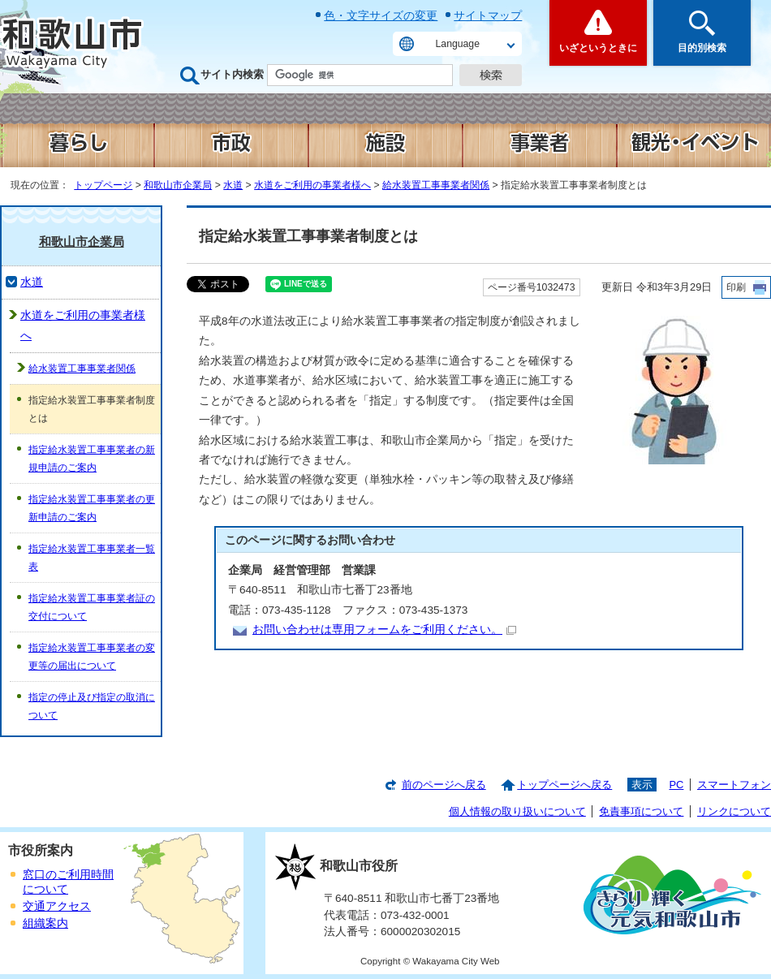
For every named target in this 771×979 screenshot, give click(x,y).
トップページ (103, 185)
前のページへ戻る (444, 784)
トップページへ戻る (564, 784)
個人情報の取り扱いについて (517, 811)
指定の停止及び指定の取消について (91, 706)
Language (458, 44)
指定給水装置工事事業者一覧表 (91, 557)
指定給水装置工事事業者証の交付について (91, 607)
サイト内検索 (232, 74)
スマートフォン (734, 784)
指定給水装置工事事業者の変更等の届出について (91, 656)
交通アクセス (57, 906)
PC (676, 784)
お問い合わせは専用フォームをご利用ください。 (384, 629)
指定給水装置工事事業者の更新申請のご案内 (91, 508)
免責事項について (641, 811)
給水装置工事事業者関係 (435, 185)
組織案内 (45, 923)
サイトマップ (488, 15)
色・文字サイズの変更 (380, 15)
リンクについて (734, 811)
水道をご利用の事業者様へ (312, 185)
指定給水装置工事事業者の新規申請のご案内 (91, 458)
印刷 (736, 287)
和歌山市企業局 (178, 185)
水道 (233, 185)
